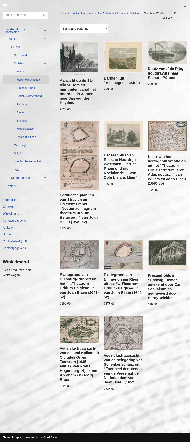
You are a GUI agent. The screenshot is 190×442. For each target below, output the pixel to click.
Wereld (109, 13)
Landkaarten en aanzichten (86, 13)
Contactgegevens (14, 220)
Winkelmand (11, 213)
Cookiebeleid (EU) (15, 241)
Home (7, 234)
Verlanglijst (10, 199)
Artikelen (8, 227)
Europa (121, 13)
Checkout (9, 206)
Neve (6, 437)
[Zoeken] (21, 15)
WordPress (50, 437)
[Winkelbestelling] (84, 28)
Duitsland (134, 13)
